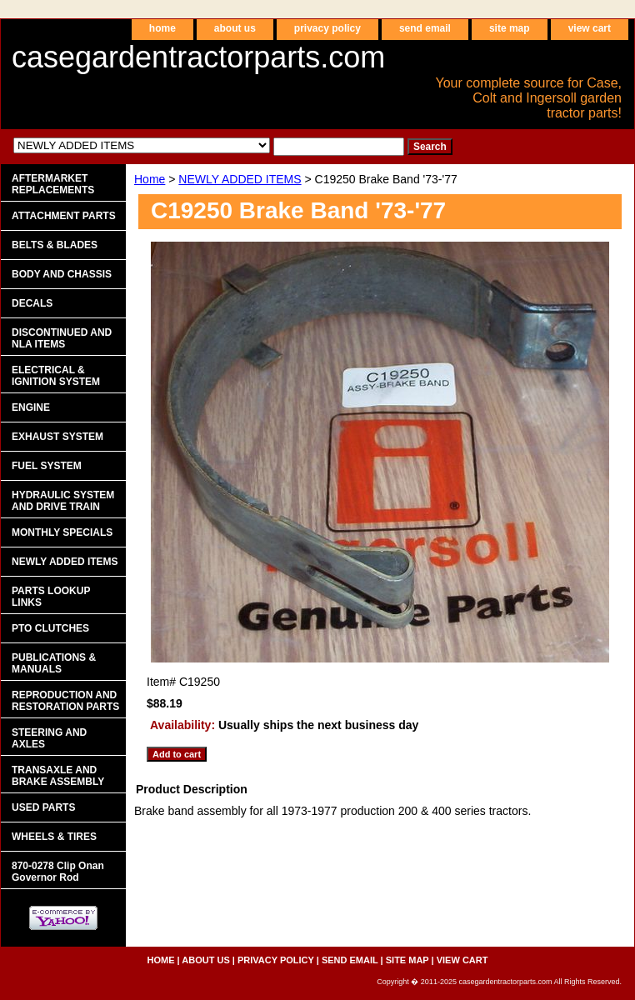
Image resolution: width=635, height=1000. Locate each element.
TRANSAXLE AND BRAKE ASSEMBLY (58, 776)
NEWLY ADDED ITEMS (239, 179)
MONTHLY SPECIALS (62, 532)
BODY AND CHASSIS (62, 274)
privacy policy (327, 28)
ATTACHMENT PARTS (64, 216)
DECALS (32, 303)
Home (149, 179)
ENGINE (31, 407)
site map (509, 28)
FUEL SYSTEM (47, 466)
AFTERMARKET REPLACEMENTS (53, 184)
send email (425, 28)
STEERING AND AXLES (49, 738)
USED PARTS (43, 807)
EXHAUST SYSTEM (57, 436)
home (162, 28)
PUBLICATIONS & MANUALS (54, 663)
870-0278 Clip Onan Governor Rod (58, 871)
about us (235, 28)
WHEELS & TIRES (54, 836)
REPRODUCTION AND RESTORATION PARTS (65, 700)
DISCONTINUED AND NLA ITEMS (62, 338)
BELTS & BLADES (55, 245)
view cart (589, 28)
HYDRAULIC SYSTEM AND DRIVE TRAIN (63, 500)
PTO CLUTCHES (50, 628)
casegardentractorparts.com (198, 57)
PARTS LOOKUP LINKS (51, 596)
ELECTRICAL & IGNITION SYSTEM (56, 376)
